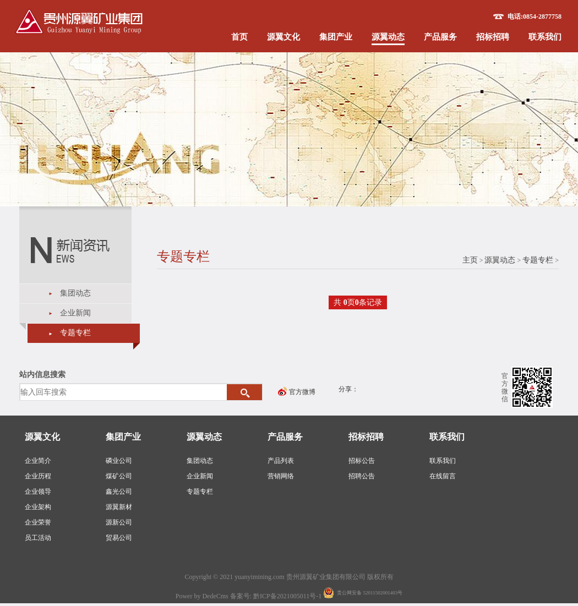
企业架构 (38, 507)
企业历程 (38, 476)
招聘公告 (361, 476)
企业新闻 (75, 313)
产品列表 (281, 461)
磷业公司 (119, 461)
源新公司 (119, 522)
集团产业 (335, 36)
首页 (239, 36)
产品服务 (440, 36)
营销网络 (281, 476)
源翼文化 (283, 36)
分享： (348, 389)
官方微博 (302, 392)
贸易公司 (119, 538)
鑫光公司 (119, 491)
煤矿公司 (119, 476)
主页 (470, 260)
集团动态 (75, 293)
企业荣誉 (38, 522)
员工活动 (38, 538)
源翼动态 (388, 36)
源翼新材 (119, 507)
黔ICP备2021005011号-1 (288, 596)
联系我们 (544, 36)
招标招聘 (492, 36)
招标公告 (361, 461)
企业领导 (38, 491)
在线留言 (442, 476)
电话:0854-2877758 (534, 16)
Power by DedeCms (202, 596)
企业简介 (38, 461)
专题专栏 (75, 333)
